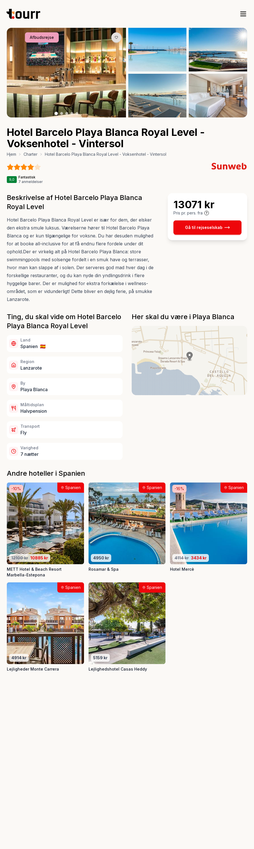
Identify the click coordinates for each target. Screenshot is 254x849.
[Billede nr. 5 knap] (76, 113)
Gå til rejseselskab (207, 227)
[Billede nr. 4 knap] (71, 113)
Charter (30, 154)
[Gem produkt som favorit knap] (116, 37)
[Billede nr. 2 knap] (61, 113)
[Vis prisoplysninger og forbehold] (206, 213)
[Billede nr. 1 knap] (56, 113)
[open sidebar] (243, 14)
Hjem (11, 154)
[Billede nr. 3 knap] (66, 113)
